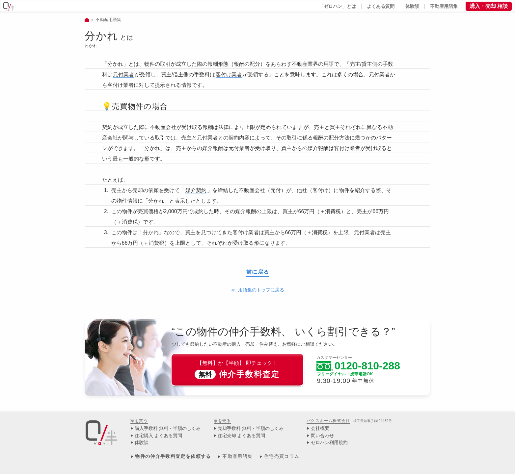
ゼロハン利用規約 (329, 442)
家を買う (139, 420)
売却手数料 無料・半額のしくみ (251, 428)
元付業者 (123, 74)
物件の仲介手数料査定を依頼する (173, 456)
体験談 (142, 442)
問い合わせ (322, 435)
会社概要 (320, 428)
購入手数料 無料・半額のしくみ (168, 428)
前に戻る (257, 272)
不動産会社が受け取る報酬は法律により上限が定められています (226, 127)
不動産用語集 (108, 19)
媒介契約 (195, 190)
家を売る (222, 420)
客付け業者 (229, 74)
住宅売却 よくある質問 (241, 435)
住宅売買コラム (282, 456)
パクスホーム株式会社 (328, 420)
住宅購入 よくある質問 (158, 435)
